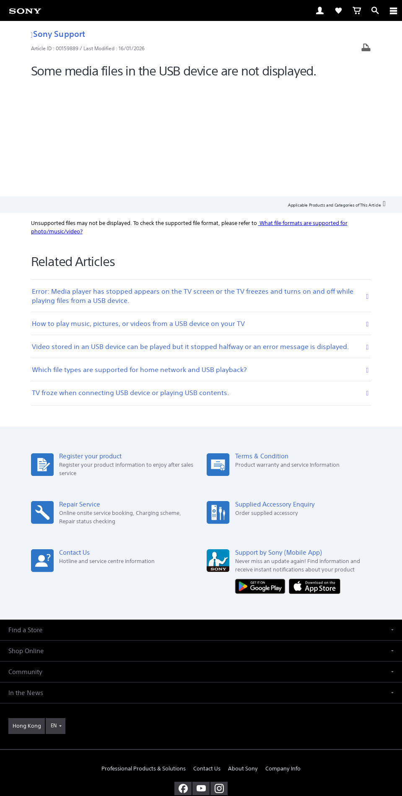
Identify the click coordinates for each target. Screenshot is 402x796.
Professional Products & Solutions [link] (143, 657)
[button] (201, 518)
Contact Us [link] (206, 657)
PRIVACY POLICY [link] (201, 747)
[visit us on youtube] (201, 677)
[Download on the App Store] (314, 474)
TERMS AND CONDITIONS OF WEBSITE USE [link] (201, 726)
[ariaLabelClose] (393, 10)
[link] (25, 10)
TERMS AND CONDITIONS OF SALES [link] (201, 737)
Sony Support (58, 34)
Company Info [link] (283, 657)
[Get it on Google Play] (262, 474)
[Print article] (366, 48)
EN (54, 614)
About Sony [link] (243, 657)
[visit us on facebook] (183, 677)
